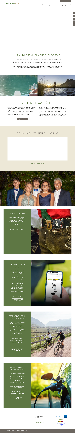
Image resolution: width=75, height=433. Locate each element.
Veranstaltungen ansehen (17, 229)
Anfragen (63, 1)
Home (29, 5)
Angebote (50, 5)
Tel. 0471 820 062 (39, 421)
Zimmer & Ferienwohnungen (40, 5)
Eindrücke (56, 5)
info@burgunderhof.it (39, 422)
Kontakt (69, 5)
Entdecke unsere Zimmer (37, 163)
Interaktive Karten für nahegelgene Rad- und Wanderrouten (17, 349)
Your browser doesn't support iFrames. (18, 421)
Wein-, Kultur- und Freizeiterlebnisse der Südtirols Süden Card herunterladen (17, 298)
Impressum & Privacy (11, 430)
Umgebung (63, 5)
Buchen (68, 1)
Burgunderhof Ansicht (22, 119)
